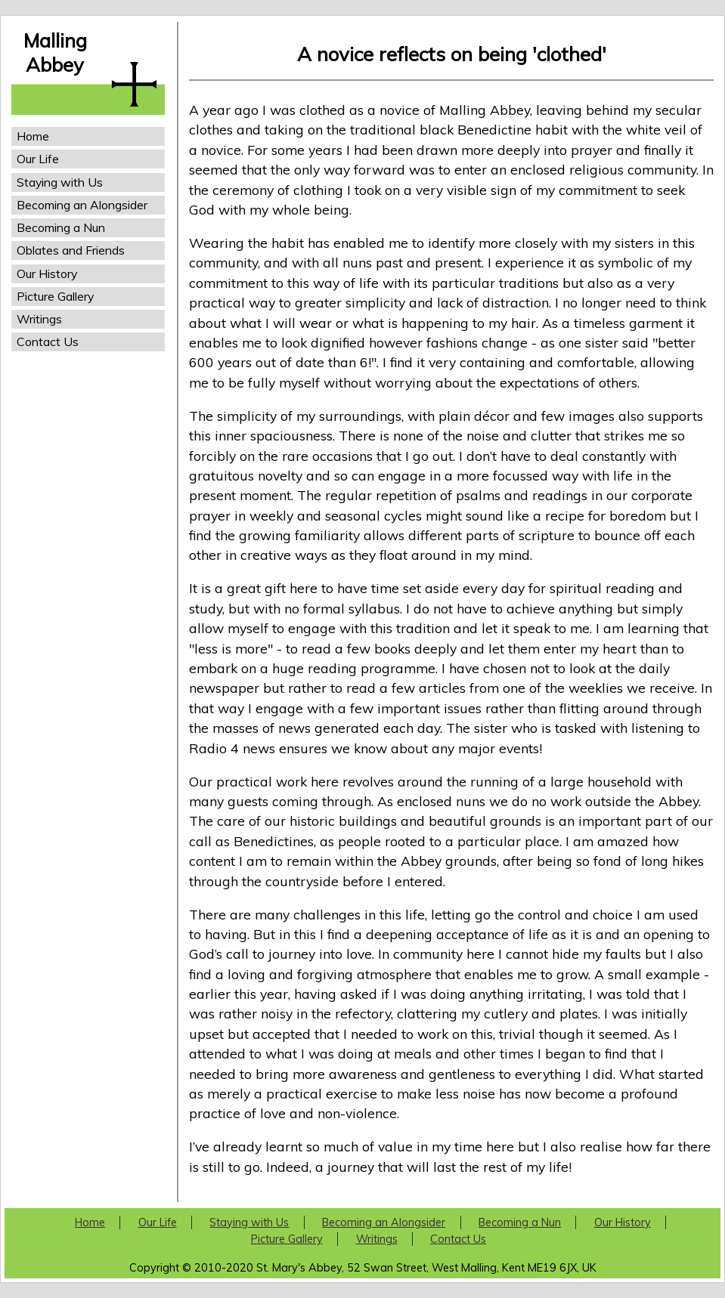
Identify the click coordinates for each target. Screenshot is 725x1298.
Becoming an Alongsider (82, 204)
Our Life (38, 158)
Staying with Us (60, 182)
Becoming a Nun (61, 227)
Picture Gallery (55, 296)
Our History (47, 273)
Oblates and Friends (71, 250)
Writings (39, 318)
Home (33, 136)
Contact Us (48, 341)
